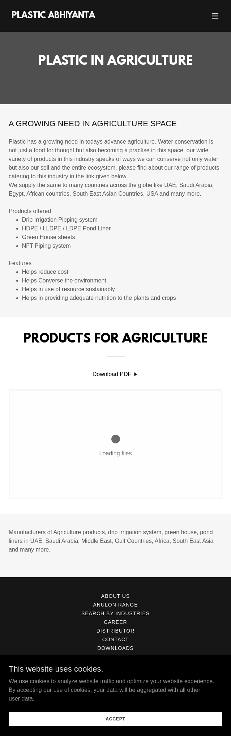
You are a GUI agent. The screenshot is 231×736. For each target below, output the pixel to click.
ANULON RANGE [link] (115, 605)
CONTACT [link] (115, 639)
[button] (215, 16)
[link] (53, 16)
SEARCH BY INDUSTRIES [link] (115, 613)
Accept (115, 718)
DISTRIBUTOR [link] (116, 631)
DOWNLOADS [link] (115, 648)
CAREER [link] (115, 622)
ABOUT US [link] (115, 596)
